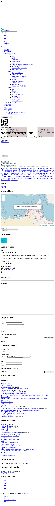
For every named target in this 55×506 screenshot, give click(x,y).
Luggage (14, 96)
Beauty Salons (16, 82)
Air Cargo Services (17, 94)
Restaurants (15, 59)
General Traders (16, 74)
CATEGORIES (9, 53)
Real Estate (15, 63)
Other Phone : (32, 171)
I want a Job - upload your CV (17, 112)
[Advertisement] (27, 15)
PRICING (7, 107)
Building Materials (17, 101)
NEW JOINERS (9, 105)
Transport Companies (18, 81)
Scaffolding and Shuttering (19, 78)
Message (4, 332)
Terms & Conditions (10, 502)
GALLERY (7, 51)
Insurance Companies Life (19, 68)
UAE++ (26, 495)
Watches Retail (16, 66)
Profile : (19, 168)
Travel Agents (16, 61)
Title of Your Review (7, 358)
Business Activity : (25, 170)
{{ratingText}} (5, 356)
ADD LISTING (9, 109)
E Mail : (32, 178)
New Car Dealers (17, 69)
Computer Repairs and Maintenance (22, 64)
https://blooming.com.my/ (9, 165)
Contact (6, 503)
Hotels (13, 58)
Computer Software (17, 73)
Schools (14, 79)
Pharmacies (15, 92)
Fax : (15, 171)
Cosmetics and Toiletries (19, 86)
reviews (10, 269)
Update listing (7, 271)
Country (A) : (16, 173)
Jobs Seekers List (13, 114)
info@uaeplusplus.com (7, 475)
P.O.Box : (22, 171)
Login (6, 42)
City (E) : (26, 173)
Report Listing (6, 273)
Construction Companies (19, 76)
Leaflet (41, 225)
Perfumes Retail (16, 99)
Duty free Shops (16, 84)
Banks (13, 56)
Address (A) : (26, 177)
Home (6, 499)
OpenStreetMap (50, 225)
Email (3, 323)
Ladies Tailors (16, 97)
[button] (40, 206)
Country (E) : (6, 173)
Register (6, 43)
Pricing (6, 500)
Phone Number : (7, 171)
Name (3, 321)
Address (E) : (19, 175)
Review (3, 364)
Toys (13, 89)
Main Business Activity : (9, 170)
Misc (9, 55)
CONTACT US (8, 104)
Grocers (14, 91)
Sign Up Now (12, 102)
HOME (6, 50)
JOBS (7, 110)
